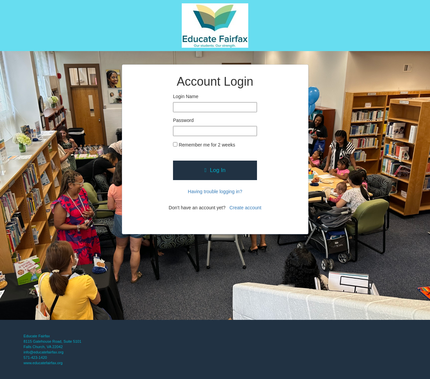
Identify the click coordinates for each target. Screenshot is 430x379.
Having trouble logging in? (215, 191)
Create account (245, 207)
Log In (215, 170)
